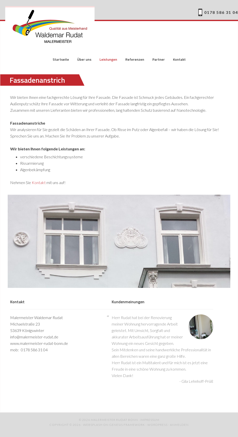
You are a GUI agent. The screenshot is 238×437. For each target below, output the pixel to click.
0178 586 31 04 (221, 12)
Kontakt (39, 182)
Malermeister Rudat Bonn (50, 27)
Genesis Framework (127, 425)
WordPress (157, 425)
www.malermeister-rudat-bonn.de (39, 343)
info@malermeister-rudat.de (34, 336)
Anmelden (179, 425)
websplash (92, 425)
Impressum (149, 420)
